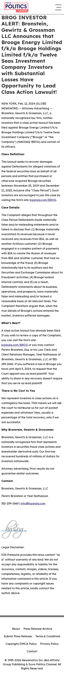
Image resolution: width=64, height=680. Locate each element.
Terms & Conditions (47, 636)
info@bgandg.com (33, 503)
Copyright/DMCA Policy (21, 643)
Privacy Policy (49, 643)
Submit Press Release (18, 636)
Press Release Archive (37, 628)
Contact (32, 651)
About (16, 628)
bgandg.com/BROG (43, 200)
